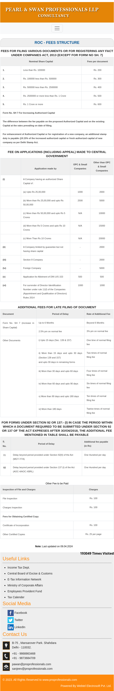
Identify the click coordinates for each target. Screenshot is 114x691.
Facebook (17, 612)
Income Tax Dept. (19, 567)
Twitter (15, 620)
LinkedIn (16, 627)
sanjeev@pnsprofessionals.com (32, 668)
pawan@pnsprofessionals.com (31, 664)
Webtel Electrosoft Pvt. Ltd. (94, 686)
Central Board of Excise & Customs (30, 573)
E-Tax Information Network (24, 579)
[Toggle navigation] (57, 28)
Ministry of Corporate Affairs (25, 585)
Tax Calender (16, 597)
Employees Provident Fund (25, 591)
